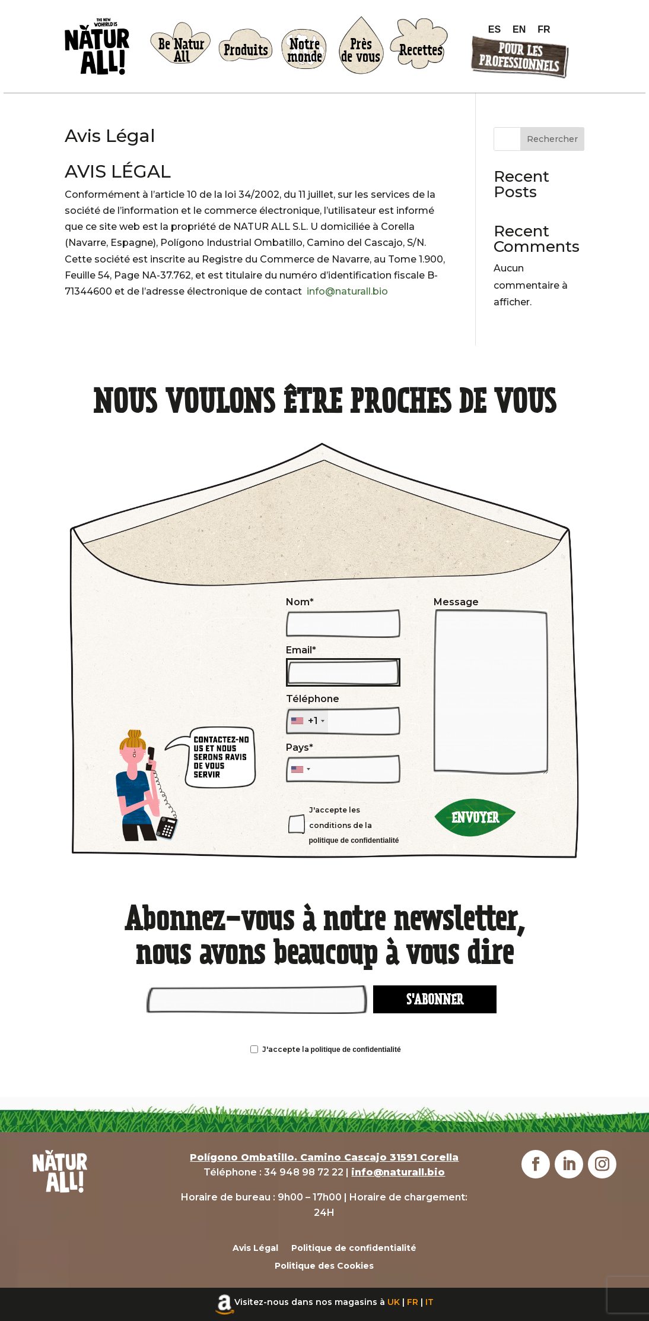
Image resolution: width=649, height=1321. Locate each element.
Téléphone (343, 714)
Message (491, 685)
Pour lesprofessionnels (518, 58)
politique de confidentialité (354, 840)
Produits (246, 50)
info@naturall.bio (347, 291)
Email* (343, 665)
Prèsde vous (360, 50)
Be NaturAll (181, 50)
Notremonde (304, 50)
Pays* (343, 758)
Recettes (421, 50)
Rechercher (552, 139)
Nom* (343, 617)
